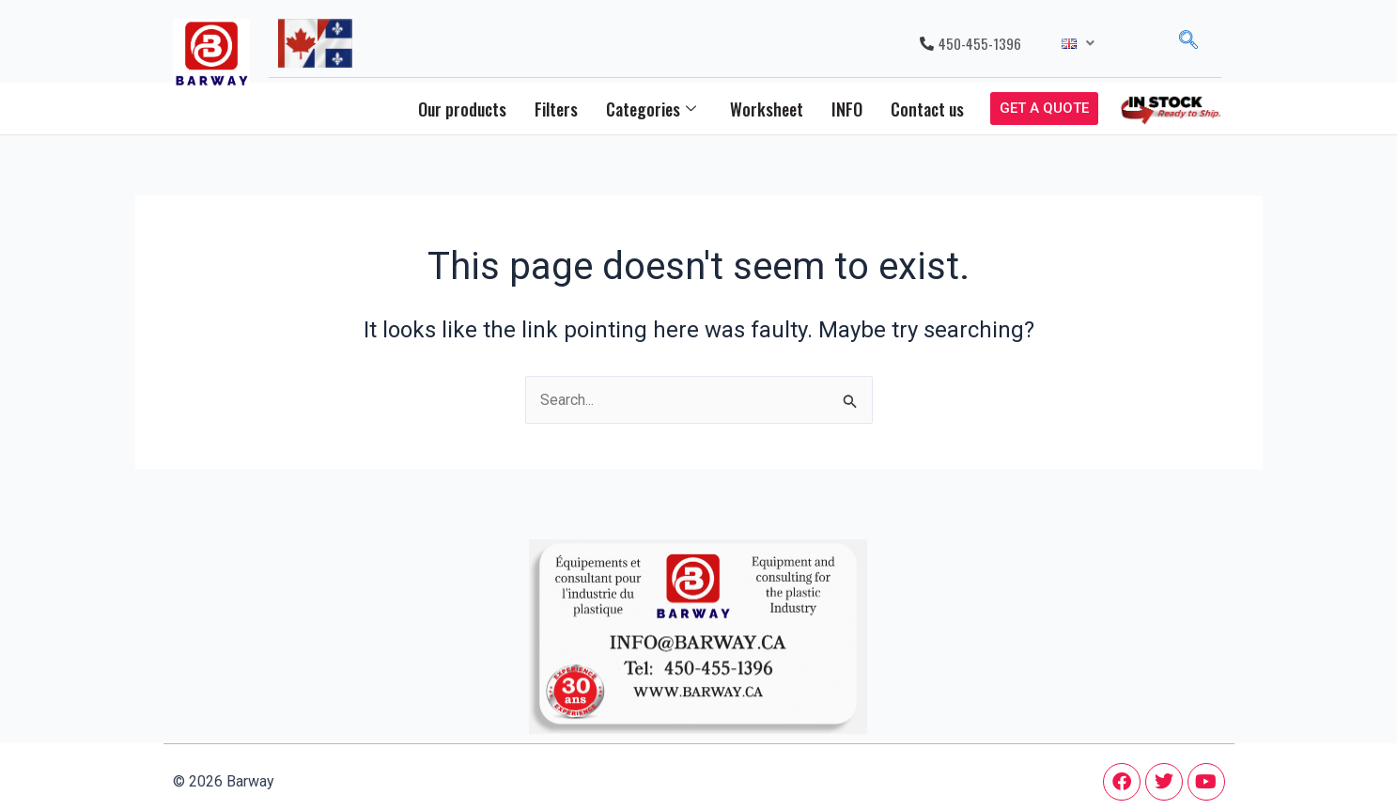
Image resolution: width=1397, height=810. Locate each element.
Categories (651, 109)
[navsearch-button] (1188, 43)
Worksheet (766, 109)
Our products (462, 109)
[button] (1078, 43)
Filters (556, 109)
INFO (846, 109)
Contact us (927, 109)
